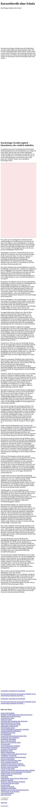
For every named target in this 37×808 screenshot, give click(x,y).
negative (21, 429)
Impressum (4, 802)
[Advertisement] (18, 27)
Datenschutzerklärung (4, 805)
